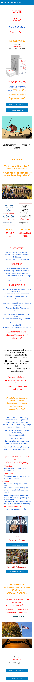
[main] (17, 29)
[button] (2, 2)
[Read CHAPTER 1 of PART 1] (17, 104)
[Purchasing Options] (17, 110)
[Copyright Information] (17, 571)
